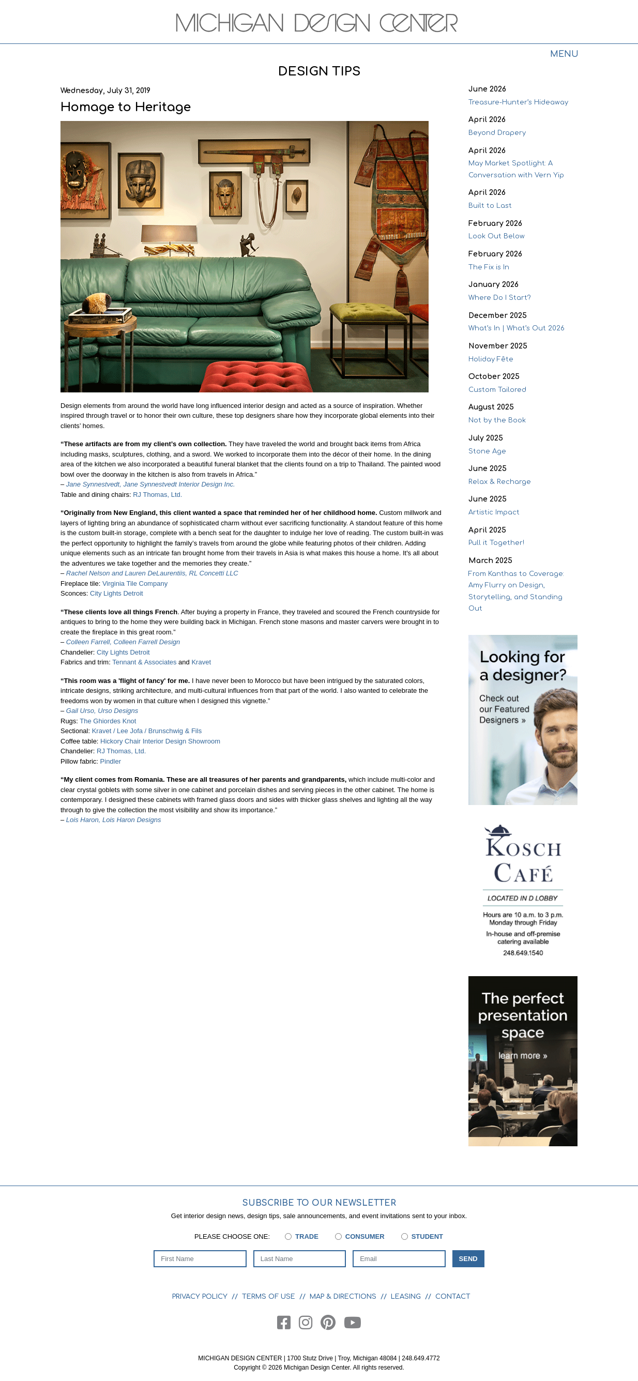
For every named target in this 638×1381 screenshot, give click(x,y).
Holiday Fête (490, 359)
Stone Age (487, 451)
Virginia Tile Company (135, 583)
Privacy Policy (199, 1296)
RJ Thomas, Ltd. (157, 494)
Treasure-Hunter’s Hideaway (518, 102)
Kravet (201, 662)
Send (468, 1259)
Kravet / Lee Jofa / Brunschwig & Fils (147, 731)
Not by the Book (497, 420)
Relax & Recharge (499, 481)
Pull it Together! (496, 543)
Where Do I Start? (499, 297)
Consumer (365, 1236)
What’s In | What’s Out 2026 (516, 328)
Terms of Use (268, 1296)
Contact (452, 1296)
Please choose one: (232, 1236)
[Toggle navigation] (564, 55)
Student (427, 1236)
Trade (306, 1236)
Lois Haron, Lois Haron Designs (112, 820)
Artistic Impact (494, 512)
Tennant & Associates (144, 662)
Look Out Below (496, 236)
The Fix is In (488, 267)
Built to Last (490, 205)
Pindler (110, 761)
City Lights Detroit (116, 593)
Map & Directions (343, 1296)
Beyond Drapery (497, 132)
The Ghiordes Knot (108, 721)
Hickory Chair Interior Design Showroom (160, 741)
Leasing (406, 1296)
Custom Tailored (497, 389)
